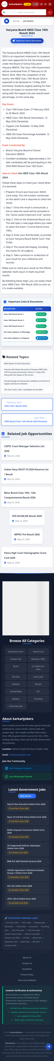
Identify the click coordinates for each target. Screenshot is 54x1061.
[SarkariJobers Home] (11, 4)
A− (45, 4)
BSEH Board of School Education (17, 363)
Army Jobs (33, 926)
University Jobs (16, 707)
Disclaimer (27, 969)
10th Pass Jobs (18, 930)
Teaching (38, 699)
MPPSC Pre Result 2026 (27, 534)
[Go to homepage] (6, 21)
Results (16, 21)
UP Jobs (26, 937)
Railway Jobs (39, 922)
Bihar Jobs (37, 937)
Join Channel (42, 332)
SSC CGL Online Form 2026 (19, 887)
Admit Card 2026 (32, 934)
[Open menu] (50, 4)
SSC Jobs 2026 (12, 922)
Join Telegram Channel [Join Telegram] (18, 768)
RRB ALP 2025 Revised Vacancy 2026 (24, 862)
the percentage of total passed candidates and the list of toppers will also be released (27, 382)
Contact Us (27, 963)
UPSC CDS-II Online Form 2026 (21, 899)
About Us (27, 957)
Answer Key (15, 660)
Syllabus (16, 699)
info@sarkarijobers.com (20, 754)
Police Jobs (21, 926)
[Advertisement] (27, 608)
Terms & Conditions (27, 980)
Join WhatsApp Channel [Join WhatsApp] (18, 776)
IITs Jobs (16, 677)
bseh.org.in (19, 271)
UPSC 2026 (26, 922)
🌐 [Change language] (35, 4)
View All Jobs (27, 796)
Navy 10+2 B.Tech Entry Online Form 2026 (26, 818)
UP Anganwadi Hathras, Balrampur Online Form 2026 (23, 848)
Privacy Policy (27, 974)
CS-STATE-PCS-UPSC (38, 669)
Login (27, 4)
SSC (38, 692)
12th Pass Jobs (33, 930)
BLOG (15, 667)
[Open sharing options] (49, 1046)
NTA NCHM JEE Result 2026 (27, 516)
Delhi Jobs (25, 941)
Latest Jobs (38, 677)
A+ (41, 4)
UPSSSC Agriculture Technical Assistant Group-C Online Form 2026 (25, 872)
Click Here (41, 314)
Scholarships (16, 692)
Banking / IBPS (38, 660)
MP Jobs (36, 941)
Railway (15, 685)
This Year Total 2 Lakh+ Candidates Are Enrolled (23, 389)
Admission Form (15, 652)
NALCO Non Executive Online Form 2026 (26, 805)
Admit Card (38, 652)
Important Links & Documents (27, 41)
